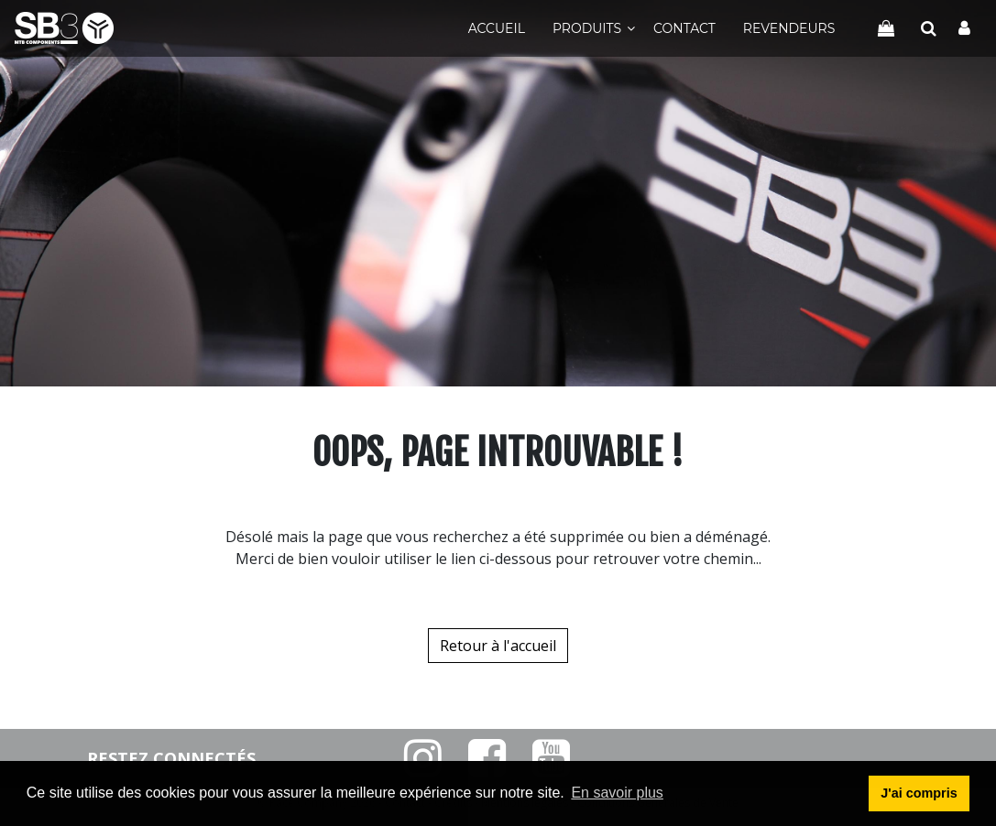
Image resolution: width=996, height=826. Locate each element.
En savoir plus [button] (617, 792)
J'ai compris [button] (919, 793)
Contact (684, 28)
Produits (587, 28)
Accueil (496, 28)
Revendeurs (789, 28)
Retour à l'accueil (498, 646)
